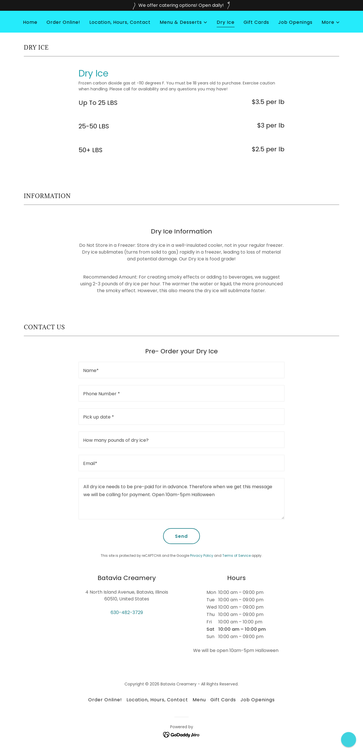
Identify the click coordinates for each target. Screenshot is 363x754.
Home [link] (30, 22)
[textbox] (181, 370)
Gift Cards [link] (256, 22)
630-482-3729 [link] (127, 612)
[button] (183, 22)
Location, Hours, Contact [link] (120, 22)
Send (181, 536)
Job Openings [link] (295, 22)
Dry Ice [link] (226, 22)
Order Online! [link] (63, 22)
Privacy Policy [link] (201, 555)
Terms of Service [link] (236, 555)
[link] (181, 734)
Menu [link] (199, 699)
